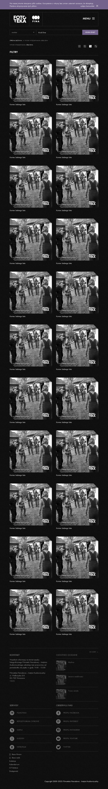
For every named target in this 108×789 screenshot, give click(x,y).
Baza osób (14, 758)
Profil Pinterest (67, 721)
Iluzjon (17, 738)
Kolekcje (12, 761)
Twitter (63, 747)
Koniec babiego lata (17, 104)
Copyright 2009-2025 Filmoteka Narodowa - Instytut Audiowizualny (71, 781)
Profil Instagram (68, 730)
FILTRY (14, 52)
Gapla (16, 730)
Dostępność (13, 771)
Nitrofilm (18, 747)
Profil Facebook (67, 713)
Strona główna (16, 40)
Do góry (93, 652)
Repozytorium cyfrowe (24, 721)
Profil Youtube (67, 738)
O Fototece (13, 768)
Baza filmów (15, 754)
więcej (12, 681)
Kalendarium (14, 764)
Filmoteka (18, 713)
